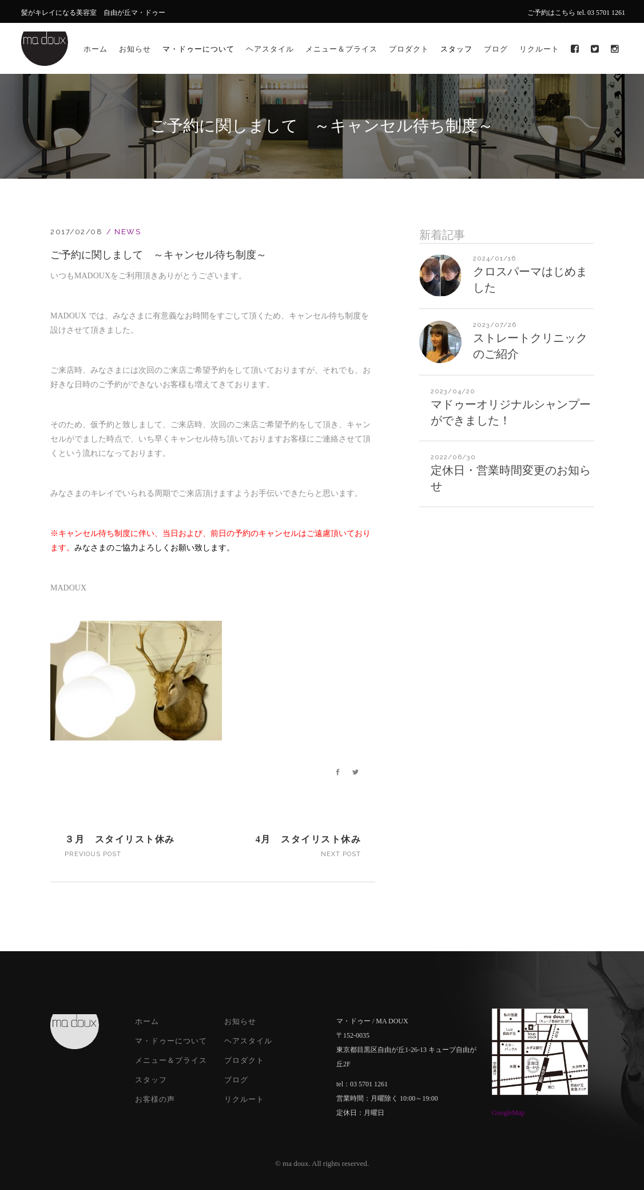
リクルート (244, 1099)
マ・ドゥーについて (171, 1041)
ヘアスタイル (248, 1041)
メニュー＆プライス (171, 1060)
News (127, 231)
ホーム (147, 1021)
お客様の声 (155, 1099)
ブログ (236, 1079)
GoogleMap (508, 1113)
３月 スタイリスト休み (120, 839)
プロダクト (244, 1060)
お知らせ (240, 1021)
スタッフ (151, 1079)
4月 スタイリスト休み (308, 839)
